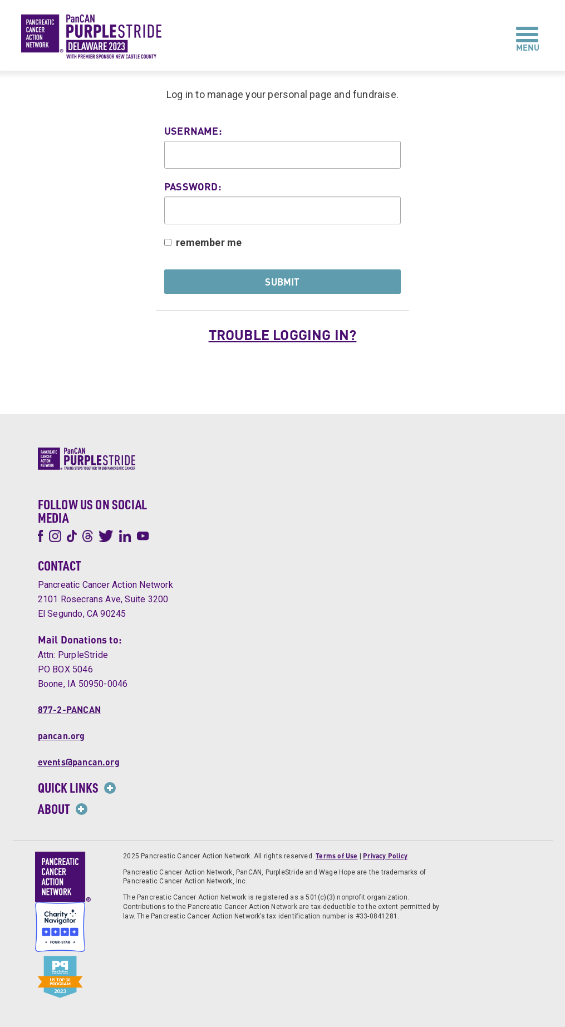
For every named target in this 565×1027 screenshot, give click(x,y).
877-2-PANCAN (69, 709)
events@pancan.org (79, 762)
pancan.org (61, 735)
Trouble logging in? (283, 334)
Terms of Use (336, 856)
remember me (208, 242)
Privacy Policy (385, 856)
